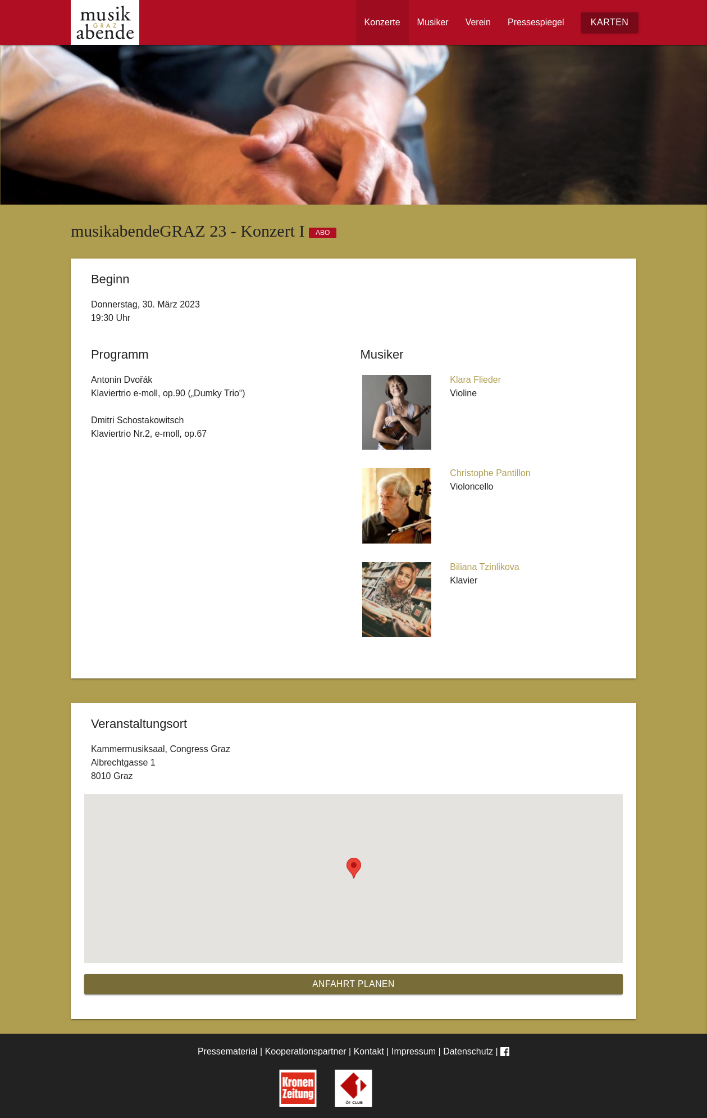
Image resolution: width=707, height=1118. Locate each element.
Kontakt (369, 1051)
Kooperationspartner (305, 1051)
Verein (478, 22)
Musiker (433, 22)
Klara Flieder (475, 379)
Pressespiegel (536, 22)
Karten (610, 22)
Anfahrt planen (354, 984)
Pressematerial (228, 1051)
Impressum (413, 1051)
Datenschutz (468, 1051)
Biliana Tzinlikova (484, 567)
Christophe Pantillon (490, 473)
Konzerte (382, 22)
